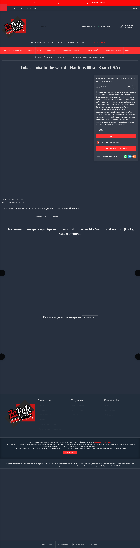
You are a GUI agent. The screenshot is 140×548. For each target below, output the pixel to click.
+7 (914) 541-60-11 (86, 26)
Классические (18, 199)
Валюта (109, 418)
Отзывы (42, 408)
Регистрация (111, 413)
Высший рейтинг (78, 408)
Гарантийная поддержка (48, 427)
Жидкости (52, 50)
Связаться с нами (45, 418)
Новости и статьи (28, 8)
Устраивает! (70, 454)
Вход (134, 8)
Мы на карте (43, 413)
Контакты (42, 422)
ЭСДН (128, 50)
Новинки (75, 418)
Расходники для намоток (72, 50)
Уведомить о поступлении (116, 148)
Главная (14, 8)
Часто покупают (78, 413)
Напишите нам (98, 42)
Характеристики (41, 216)
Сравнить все (90, 318)
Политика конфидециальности (50, 432)
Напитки (40, 50)
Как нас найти (58, 42)
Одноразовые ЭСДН (114, 50)
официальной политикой (102, 444)
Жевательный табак (95, 50)
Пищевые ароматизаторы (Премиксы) (19, 50)
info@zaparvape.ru (40, 42)
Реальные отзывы (76, 42)
